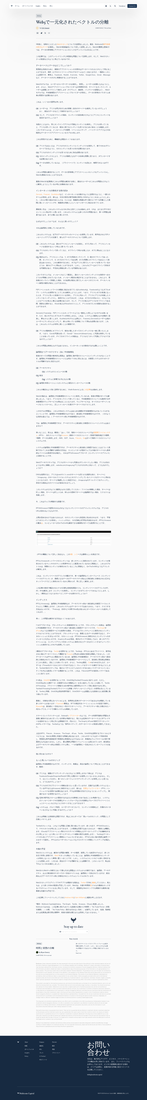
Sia (84, 438)
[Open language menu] (106, 6)
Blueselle (39, 706)
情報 (27, 1046)
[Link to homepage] (12, 6)
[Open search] (115, 6)
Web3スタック (62, 44)
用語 (54, 1049)
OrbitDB (47, 680)
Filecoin (78, 438)
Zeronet (39, 194)
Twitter (83, 882)
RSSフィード (44, 1060)
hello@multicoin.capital (94, 1074)
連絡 (93, 882)
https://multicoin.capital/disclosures (45, 1026)
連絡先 (42, 1046)
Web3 (57, 855)
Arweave (64, 435)
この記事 (87, 389)
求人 (41, 1049)
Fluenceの (60, 703)
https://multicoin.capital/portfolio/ (69, 994)
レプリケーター (74, 715)
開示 (54, 1046)
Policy (27, 1056)
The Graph (101, 628)
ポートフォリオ (30, 1049)
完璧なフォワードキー (91, 788)
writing (39, 16)
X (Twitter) (43, 1056)
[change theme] (110, 6)
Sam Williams (80, 897)
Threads (69, 654)
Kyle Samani (45, 28)
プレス (42, 1053)
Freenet (47, 194)
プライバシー (57, 1053)
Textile (56, 651)
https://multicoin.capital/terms (65, 1026)
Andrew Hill (69, 897)
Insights (28, 1053)
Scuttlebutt (55, 194)
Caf (89, 662)
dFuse (38, 630)
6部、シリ (74, 554)
